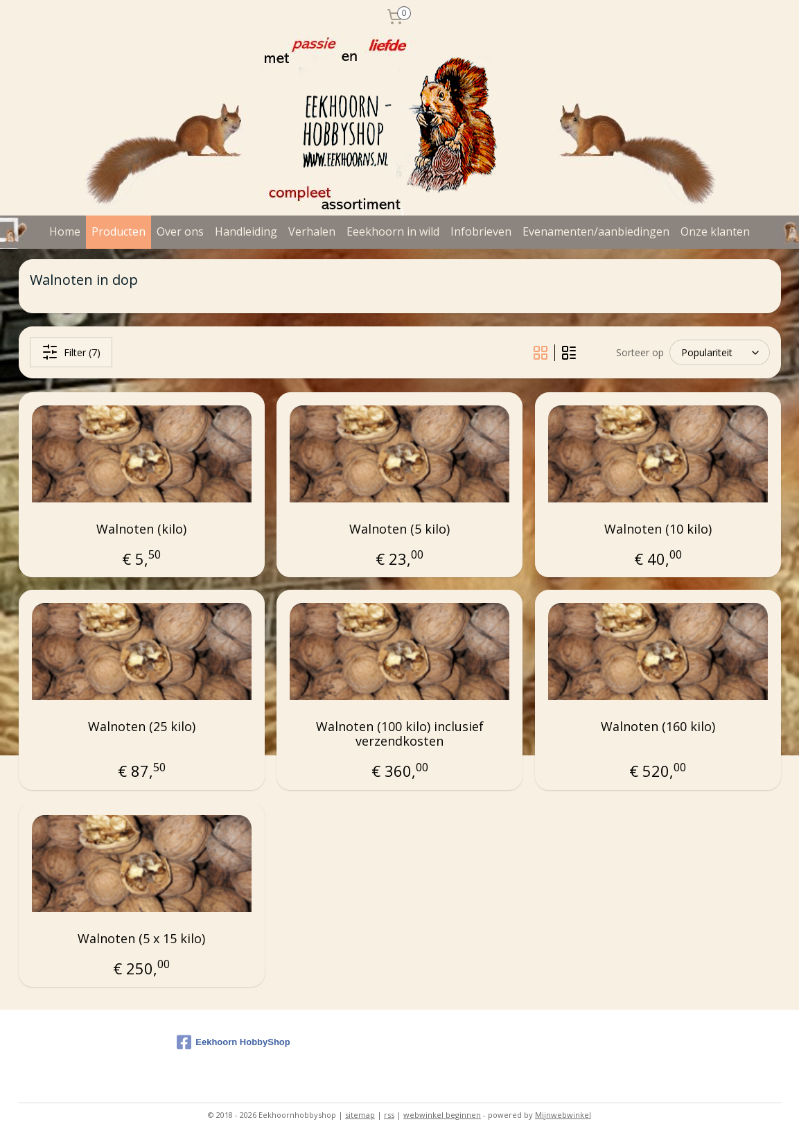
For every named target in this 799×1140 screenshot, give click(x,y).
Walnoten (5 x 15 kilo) (141, 939)
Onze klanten (715, 231)
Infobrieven (480, 231)
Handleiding (246, 231)
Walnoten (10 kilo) (658, 529)
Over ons (180, 231)
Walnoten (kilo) (141, 529)
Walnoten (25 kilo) (141, 727)
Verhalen (311, 231)
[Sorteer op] (719, 353)
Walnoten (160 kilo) (658, 727)
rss (389, 1115)
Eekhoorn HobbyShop (233, 1042)
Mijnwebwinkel (563, 1115)
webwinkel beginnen (442, 1115)
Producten (118, 231)
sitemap (360, 1115)
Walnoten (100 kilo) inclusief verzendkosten (399, 734)
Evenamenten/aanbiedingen (596, 231)
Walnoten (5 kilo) (399, 529)
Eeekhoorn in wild (392, 231)
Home (64, 231)
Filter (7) (70, 352)
